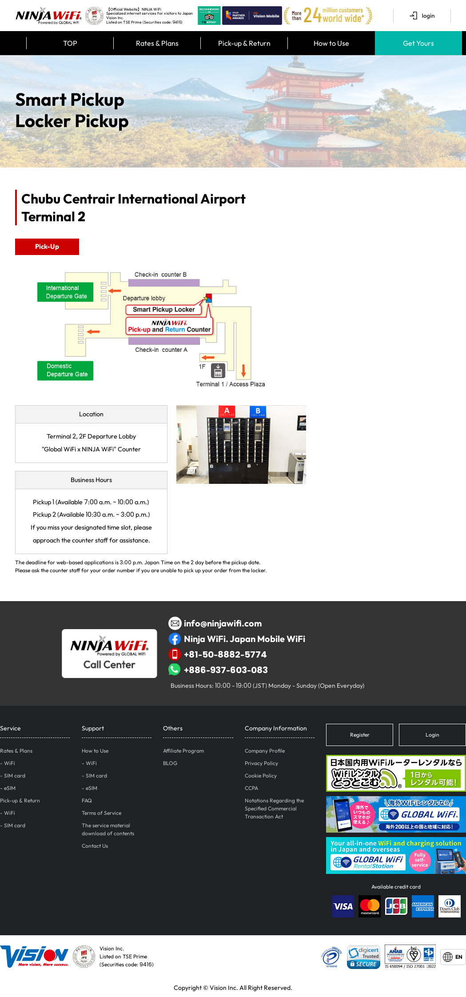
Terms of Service (101, 813)
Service (10, 728)
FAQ (87, 800)
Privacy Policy (261, 763)
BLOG (170, 763)
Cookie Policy (261, 775)
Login (432, 734)
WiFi (9, 763)
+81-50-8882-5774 (217, 654)
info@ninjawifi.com (215, 623)
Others (173, 728)
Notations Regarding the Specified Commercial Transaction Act (274, 808)
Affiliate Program (183, 750)
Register (360, 734)
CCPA (251, 788)
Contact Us (95, 845)
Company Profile (265, 750)
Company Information (276, 728)
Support (93, 728)
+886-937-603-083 (218, 670)
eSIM (10, 788)
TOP (70, 43)
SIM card (14, 775)
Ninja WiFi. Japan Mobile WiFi (236, 639)
